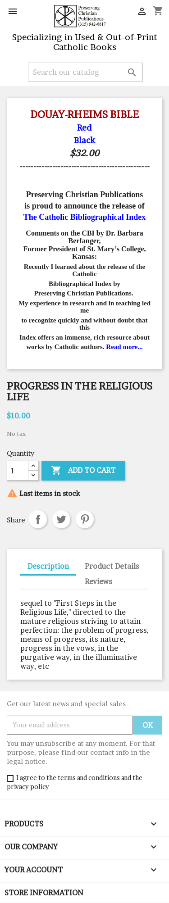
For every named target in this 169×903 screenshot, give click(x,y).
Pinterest (85, 519)
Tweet (61, 519)
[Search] (85, 72)
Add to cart (83, 470)
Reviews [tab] (98, 581)
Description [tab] (48, 566)
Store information (44, 892)
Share (38, 519)
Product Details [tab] (112, 566)
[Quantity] (17, 471)
